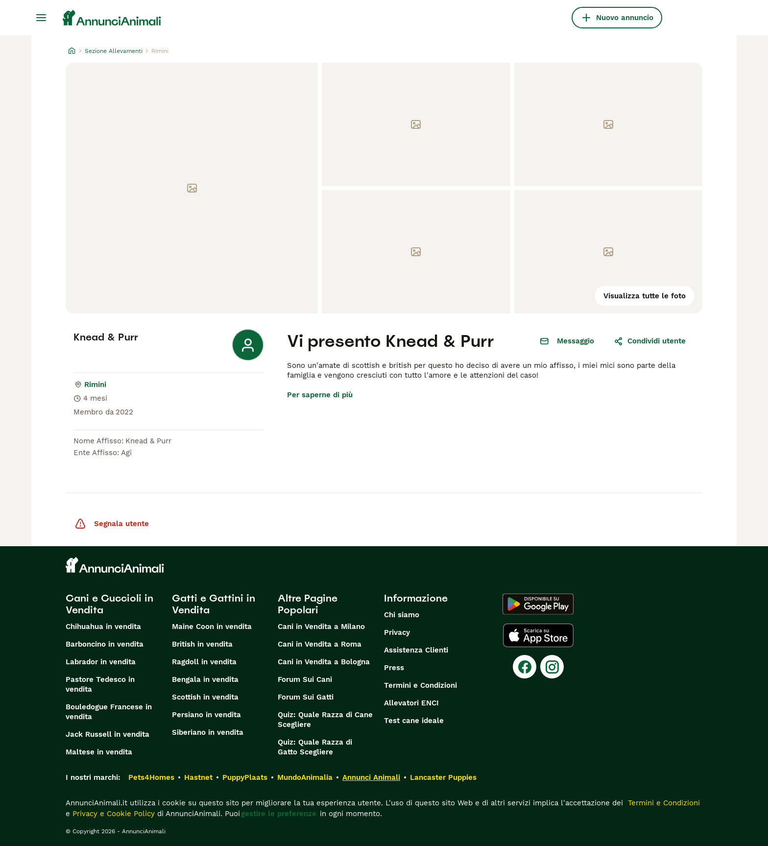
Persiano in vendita (206, 714)
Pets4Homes (151, 777)
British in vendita (202, 644)
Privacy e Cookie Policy (112, 813)
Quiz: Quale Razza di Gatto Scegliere (315, 747)
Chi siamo (401, 614)
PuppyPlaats (244, 777)
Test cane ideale (414, 720)
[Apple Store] (538, 635)
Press (394, 667)
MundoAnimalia (305, 777)
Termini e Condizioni (420, 685)
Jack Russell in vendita (107, 734)
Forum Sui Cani (305, 679)
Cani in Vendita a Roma (319, 644)
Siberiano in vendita (207, 732)
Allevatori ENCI (411, 703)
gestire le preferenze (278, 813)
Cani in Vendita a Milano (321, 626)
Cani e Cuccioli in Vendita (109, 604)
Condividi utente (650, 341)
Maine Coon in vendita (212, 626)
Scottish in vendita (205, 697)
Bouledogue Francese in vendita (109, 711)
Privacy (397, 632)
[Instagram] (552, 666)
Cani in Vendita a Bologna (324, 661)
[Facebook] (524, 666)
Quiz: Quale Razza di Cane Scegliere (325, 719)
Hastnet (198, 777)
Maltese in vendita (99, 752)
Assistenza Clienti (416, 650)
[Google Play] (538, 604)
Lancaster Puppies (443, 777)
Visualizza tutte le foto (644, 295)
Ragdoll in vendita (204, 661)
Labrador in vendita (101, 661)
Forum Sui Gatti (306, 697)
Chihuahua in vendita (103, 626)
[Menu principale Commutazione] (41, 17)
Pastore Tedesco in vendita (100, 684)
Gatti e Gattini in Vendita (213, 604)
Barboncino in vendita (105, 644)
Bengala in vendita (205, 679)
